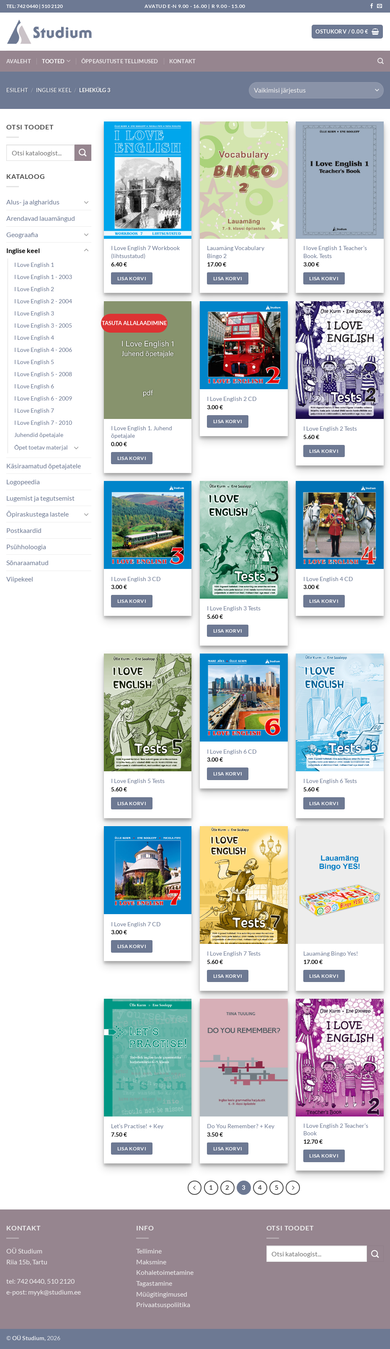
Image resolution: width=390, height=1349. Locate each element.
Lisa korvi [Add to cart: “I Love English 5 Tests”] (131, 803)
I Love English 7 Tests (234, 953)
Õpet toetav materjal (41, 447)
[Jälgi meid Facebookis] (371, 6)
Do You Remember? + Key (240, 1125)
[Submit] (83, 153)
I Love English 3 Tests (234, 608)
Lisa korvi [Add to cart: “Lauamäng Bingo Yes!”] (323, 976)
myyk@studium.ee (54, 1292)
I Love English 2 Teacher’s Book (335, 1129)
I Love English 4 (34, 337)
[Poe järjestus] (316, 90)
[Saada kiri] (379, 6)
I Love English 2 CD (232, 398)
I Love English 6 (34, 386)
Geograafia (22, 234)
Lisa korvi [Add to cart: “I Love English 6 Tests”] (323, 803)
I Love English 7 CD (136, 924)
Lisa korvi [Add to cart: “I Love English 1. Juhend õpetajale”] (131, 458)
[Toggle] (86, 202)
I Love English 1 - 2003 (43, 276)
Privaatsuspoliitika (163, 1304)
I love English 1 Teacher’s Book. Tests (335, 251)
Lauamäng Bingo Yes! (330, 953)
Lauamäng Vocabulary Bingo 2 (235, 251)
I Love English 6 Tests (330, 780)
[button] (347, 32)
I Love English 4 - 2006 (43, 349)
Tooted (56, 61)
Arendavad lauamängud (40, 218)
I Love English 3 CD (136, 578)
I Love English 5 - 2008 (43, 373)
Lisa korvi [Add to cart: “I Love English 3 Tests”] (227, 630)
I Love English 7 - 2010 (43, 422)
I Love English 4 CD (328, 578)
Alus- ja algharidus (32, 202)
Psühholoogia (26, 546)
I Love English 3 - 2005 (43, 325)
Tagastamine (154, 1283)
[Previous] (195, 1188)
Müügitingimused (161, 1294)
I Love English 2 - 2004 (43, 301)
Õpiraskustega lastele (37, 514)
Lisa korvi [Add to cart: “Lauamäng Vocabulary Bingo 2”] (227, 278)
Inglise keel (54, 90)
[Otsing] (380, 61)
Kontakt (182, 61)
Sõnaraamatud (27, 562)
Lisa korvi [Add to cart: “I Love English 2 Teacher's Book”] (323, 1155)
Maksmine (151, 1262)
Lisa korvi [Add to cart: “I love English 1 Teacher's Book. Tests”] (323, 278)
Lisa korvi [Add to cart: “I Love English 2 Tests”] (323, 451)
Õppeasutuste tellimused (119, 61)
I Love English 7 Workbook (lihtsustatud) (145, 251)
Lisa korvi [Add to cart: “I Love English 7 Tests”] (227, 976)
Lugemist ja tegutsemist (40, 498)
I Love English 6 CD (232, 751)
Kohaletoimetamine (165, 1272)
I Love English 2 (34, 288)
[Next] (293, 1188)
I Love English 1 (34, 264)
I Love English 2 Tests (330, 428)
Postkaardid (23, 530)
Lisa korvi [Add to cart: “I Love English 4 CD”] (323, 601)
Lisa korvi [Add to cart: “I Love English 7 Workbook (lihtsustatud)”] (131, 278)
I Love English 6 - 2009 (43, 398)
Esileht (17, 90)
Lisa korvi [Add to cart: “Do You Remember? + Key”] (227, 1148)
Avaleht (18, 61)
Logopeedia (23, 482)
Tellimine (149, 1251)
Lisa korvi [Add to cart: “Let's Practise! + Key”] (131, 1148)
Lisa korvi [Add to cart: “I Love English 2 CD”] (227, 421)
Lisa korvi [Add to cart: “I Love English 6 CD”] (227, 773)
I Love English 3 (34, 313)
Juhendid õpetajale (38, 434)
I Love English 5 (34, 361)
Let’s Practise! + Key (137, 1125)
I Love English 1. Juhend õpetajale (141, 431)
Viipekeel (19, 579)
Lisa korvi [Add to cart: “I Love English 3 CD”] (131, 601)
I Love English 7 (34, 410)
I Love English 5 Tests (138, 780)
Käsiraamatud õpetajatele (43, 466)
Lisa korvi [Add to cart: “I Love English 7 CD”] (131, 946)
